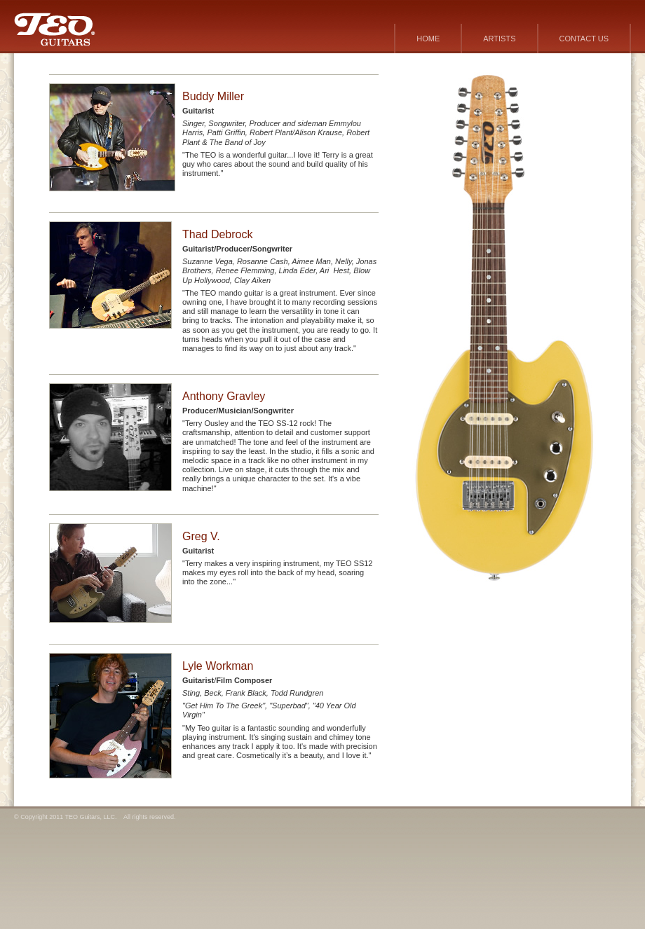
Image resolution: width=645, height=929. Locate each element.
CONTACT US (584, 38)
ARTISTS (499, 38)
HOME (428, 38)
